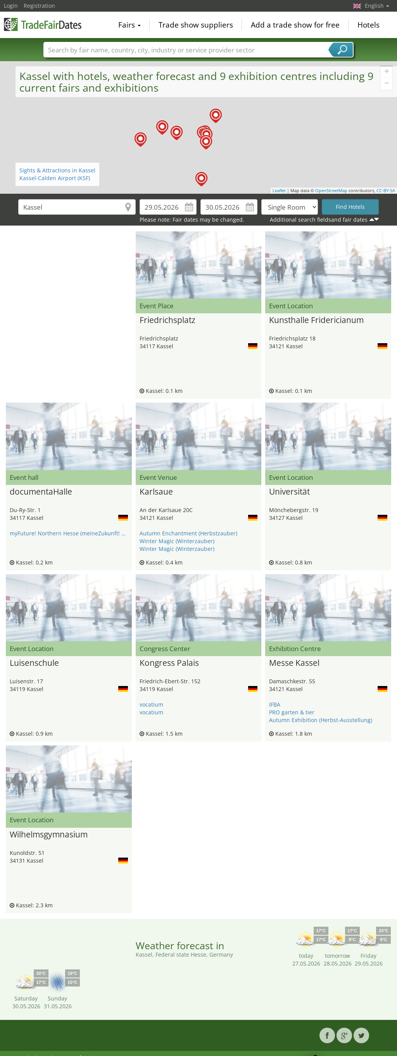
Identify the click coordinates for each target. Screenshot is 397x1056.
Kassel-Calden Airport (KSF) (54, 178)
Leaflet (279, 190)
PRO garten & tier (291, 712)
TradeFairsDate (42, 24)
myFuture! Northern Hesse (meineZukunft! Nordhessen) (69, 533)
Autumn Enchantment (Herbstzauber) (188, 533)
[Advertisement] (69, 250)
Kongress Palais (169, 663)
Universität (289, 492)
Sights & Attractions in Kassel (57, 170)
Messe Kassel (294, 663)
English (377, 5)
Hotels (368, 25)
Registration (39, 5)
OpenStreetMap (331, 190)
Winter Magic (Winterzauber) (177, 541)
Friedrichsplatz (167, 320)
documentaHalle (41, 492)
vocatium (151, 704)
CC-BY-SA (385, 190)
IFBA (274, 704)
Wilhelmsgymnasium (49, 835)
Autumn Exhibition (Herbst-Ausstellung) (320, 720)
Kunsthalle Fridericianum (316, 320)
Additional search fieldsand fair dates (319, 219)
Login (11, 5)
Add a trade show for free (295, 25)
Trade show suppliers (196, 25)
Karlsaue (156, 492)
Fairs (129, 25)
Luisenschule (34, 663)
